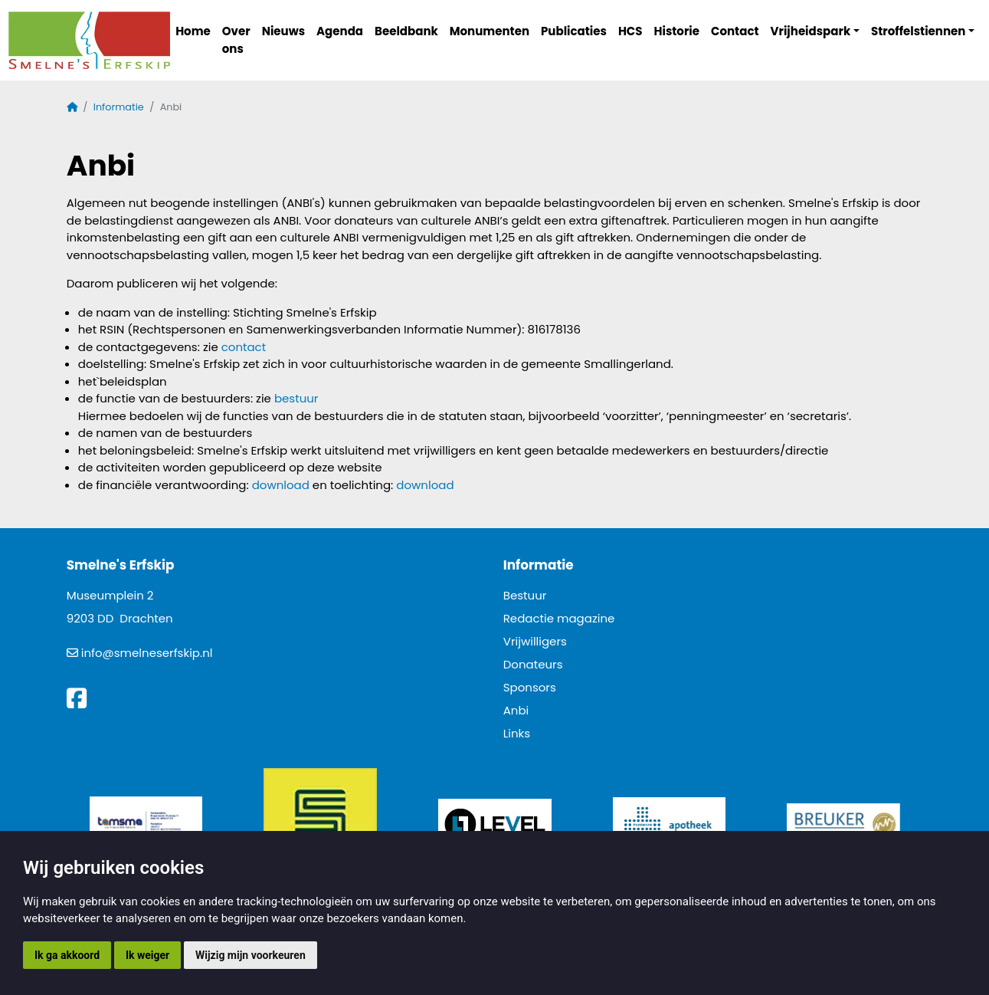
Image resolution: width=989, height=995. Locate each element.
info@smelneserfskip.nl (147, 653)
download (280, 485)
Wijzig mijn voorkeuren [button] (250, 955)
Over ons (236, 40)
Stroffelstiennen (918, 31)
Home (193, 31)
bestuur (296, 398)
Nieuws (283, 31)
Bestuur (525, 595)
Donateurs (533, 664)
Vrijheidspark (811, 31)
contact (243, 347)
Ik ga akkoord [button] (67, 955)
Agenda (339, 31)
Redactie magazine (559, 618)
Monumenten (489, 31)
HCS (630, 31)
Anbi (516, 710)
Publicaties (574, 31)
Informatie (118, 106)
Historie (677, 31)
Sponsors (529, 687)
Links (516, 733)
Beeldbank (406, 31)
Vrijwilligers (535, 641)
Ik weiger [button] (147, 955)
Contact (735, 31)
